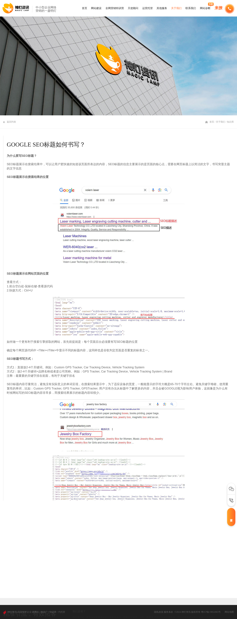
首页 (84, 8)
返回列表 (9, 122)
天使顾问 (133, 8)
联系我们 (190, 8)
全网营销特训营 (114, 8)
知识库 (230, 122)
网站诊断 (205, 8)
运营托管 (147, 8)
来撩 (218, 8)
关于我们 (176, 8)
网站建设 (96, 8)
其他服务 (162, 8)
